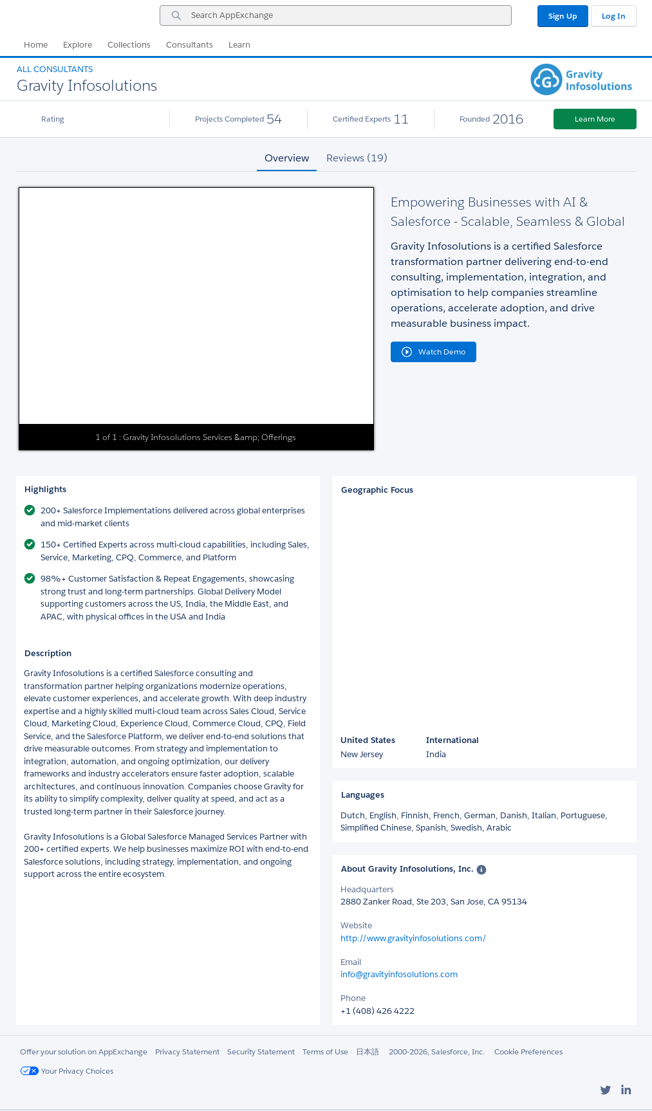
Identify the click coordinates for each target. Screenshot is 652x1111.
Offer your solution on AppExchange (83, 1051)
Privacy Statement (187, 1051)
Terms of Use (325, 1051)
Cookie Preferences (528, 1051)
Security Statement (261, 1051)
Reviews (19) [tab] (356, 158)
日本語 (367, 1051)
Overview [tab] (287, 158)
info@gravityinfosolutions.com (399, 974)
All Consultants (55, 69)
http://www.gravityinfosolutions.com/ (413, 938)
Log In (614, 15)
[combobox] (336, 15)
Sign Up (562, 15)
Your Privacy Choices (66, 1070)
